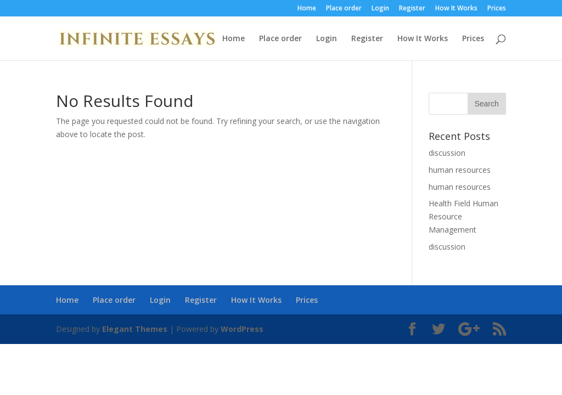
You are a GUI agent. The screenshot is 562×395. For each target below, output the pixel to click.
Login (380, 9)
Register (412, 9)
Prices (496, 9)
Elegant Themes (134, 329)
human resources (460, 170)
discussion (447, 153)
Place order (344, 9)
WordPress (242, 329)
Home (306, 9)
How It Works (456, 9)
